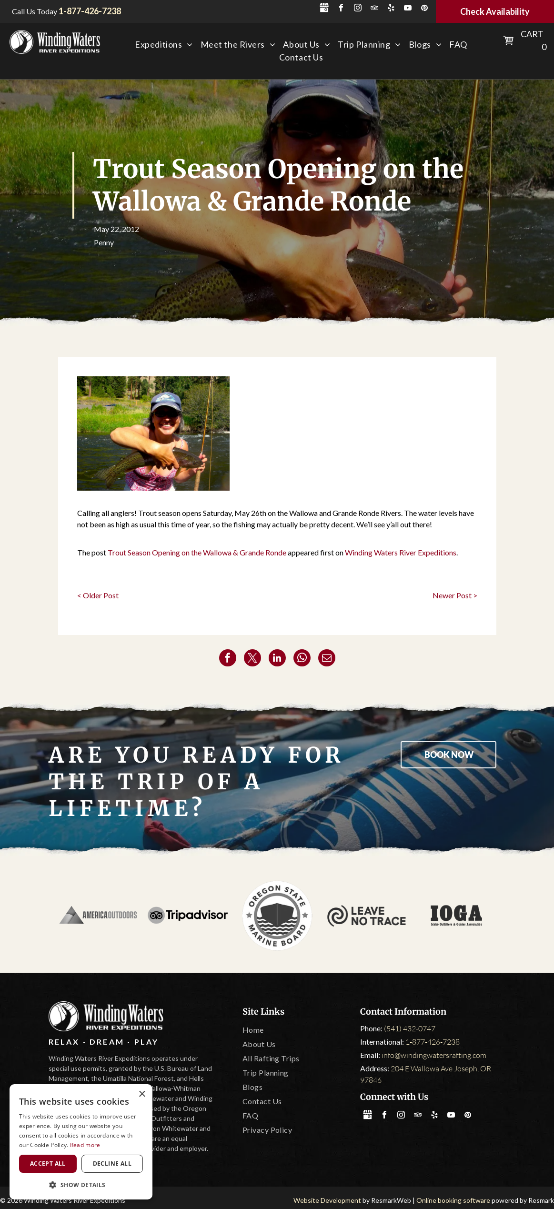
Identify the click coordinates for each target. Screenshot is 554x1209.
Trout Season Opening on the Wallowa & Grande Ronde (197, 552)
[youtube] (407, 9)
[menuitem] (164, 44)
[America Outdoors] (98, 915)
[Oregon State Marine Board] (277, 915)
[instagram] (357, 9)
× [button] (141, 1094)
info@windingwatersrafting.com (434, 1055)
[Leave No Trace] (367, 915)
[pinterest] (424, 9)
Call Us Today (34, 11)
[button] (81, 1184)
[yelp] (391, 9)
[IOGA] (456, 915)
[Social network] (324, 9)
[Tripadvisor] (188, 915)
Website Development (327, 1200)
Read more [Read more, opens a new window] (85, 1145)
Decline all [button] (112, 1163)
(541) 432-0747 (409, 1028)
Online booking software (453, 1200)
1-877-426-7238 (432, 1042)
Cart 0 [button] (533, 40)
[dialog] (81, 1141)
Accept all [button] (48, 1163)
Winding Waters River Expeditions (400, 552)
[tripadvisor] (374, 9)
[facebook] (341, 9)
